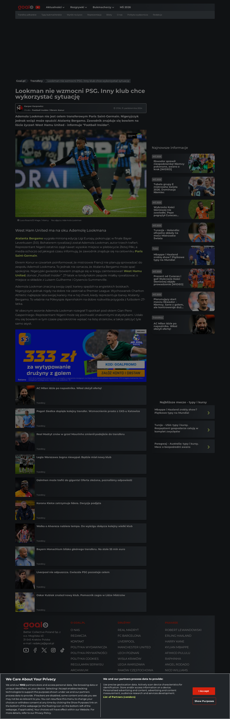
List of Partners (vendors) (119, 696)
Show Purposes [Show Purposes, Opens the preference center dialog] (204, 701)
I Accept (204, 691)
